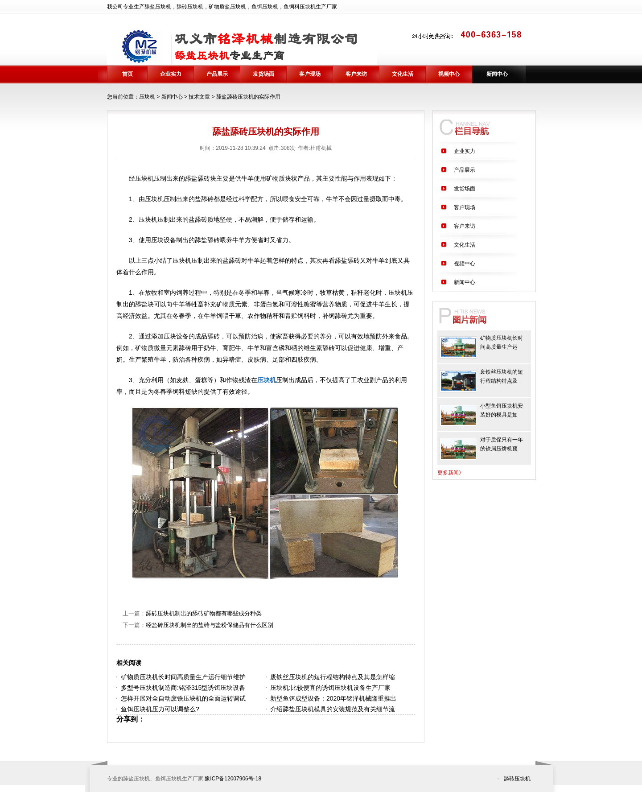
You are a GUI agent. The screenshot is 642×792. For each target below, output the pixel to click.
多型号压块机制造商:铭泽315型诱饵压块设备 (183, 687)
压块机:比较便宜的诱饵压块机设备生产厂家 (330, 687)
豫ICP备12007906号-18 (233, 779)
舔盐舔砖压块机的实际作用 (248, 97)
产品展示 (217, 74)
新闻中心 (497, 74)
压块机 (147, 97)
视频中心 (449, 74)
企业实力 (170, 74)
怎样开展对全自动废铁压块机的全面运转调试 (183, 698)
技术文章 (199, 97)
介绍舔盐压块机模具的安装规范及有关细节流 (332, 709)
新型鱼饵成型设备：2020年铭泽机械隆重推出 (333, 698)
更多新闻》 (450, 473)
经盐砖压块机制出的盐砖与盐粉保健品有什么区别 (209, 625)
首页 (127, 74)
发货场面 (263, 74)
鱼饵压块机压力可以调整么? (160, 709)
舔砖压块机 (517, 779)
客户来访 (356, 74)
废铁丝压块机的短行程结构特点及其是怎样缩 (332, 677)
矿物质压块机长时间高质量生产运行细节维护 (183, 677)
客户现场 (310, 74)
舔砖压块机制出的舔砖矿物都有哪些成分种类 (204, 613)
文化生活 (402, 74)
